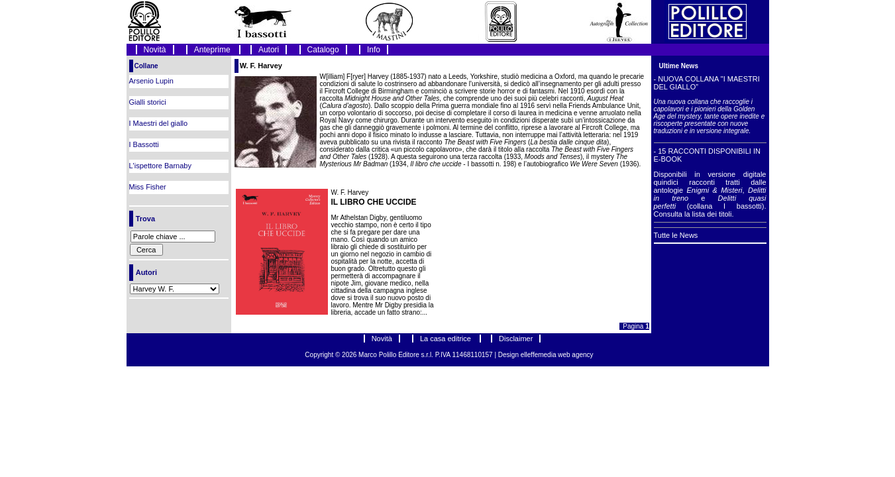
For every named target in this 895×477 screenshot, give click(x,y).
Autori (268, 49)
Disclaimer (516, 339)
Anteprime (213, 49)
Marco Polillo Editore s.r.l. (395, 354)
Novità (155, 49)
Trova (145, 219)
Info (373, 49)
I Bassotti (144, 144)
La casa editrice (446, 339)
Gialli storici (147, 102)
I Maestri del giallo (158, 123)
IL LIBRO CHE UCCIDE (374, 202)
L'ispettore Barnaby (160, 166)
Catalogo (323, 49)
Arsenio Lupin (151, 81)
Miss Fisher (147, 187)
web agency (575, 354)
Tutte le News (676, 235)
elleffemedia (539, 354)
